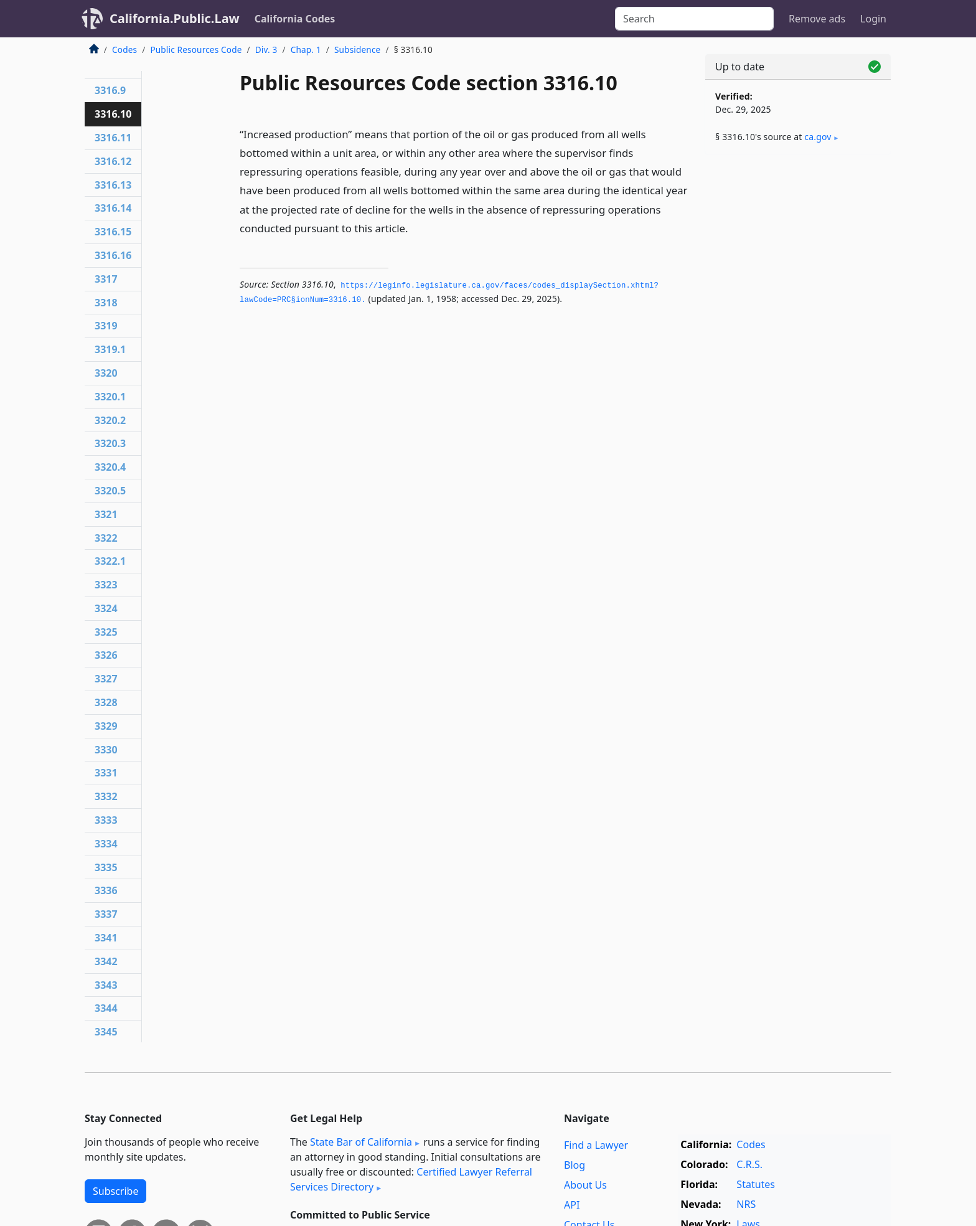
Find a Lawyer (596, 1145)
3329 (106, 726)
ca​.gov (817, 137)
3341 (106, 938)
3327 (106, 679)
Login (873, 19)
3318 (106, 302)
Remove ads (817, 19)
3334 (106, 844)
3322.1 (110, 561)
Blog (574, 1165)
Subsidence (357, 49)
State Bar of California (361, 1142)
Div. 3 (266, 49)
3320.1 (110, 396)
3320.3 (110, 443)
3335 (106, 867)
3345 (106, 1032)
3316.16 (113, 255)
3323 (106, 585)
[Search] (694, 19)
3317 (106, 279)
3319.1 (110, 349)
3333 (106, 820)
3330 (106, 750)
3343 (106, 985)
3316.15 (113, 231)
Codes (124, 49)
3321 (106, 514)
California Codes (295, 19)
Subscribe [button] (115, 1191)
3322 (106, 538)
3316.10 (113, 114)
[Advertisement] (798, 359)
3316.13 (113, 185)
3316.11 (113, 137)
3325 (106, 632)
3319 (106, 325)
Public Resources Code (196, 49)
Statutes (755, 1184)
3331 (106, 773)
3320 (106, 373)
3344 (106, 1008)
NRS (746, 1204)
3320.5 (110, 490)
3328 (106, 702)
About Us (585, 1185)
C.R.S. (749, 1164)
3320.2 (110, 420)
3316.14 (113, 208)
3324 (106, 608)
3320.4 (110, 467)
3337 (106, 914)
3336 (106, 890)
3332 (106, 796)
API (572, 1205)
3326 (106, 655)
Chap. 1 (306, 49)
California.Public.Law (175, 18)
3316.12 (113, 161)
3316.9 (110, 90)
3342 (106, 961)
